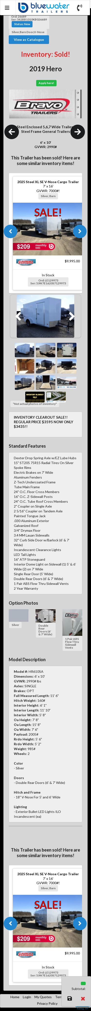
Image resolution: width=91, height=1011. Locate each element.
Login (27, 997)
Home (14, 997)
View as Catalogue (29, 39)
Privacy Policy (47, 1003)
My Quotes (43, 997)
